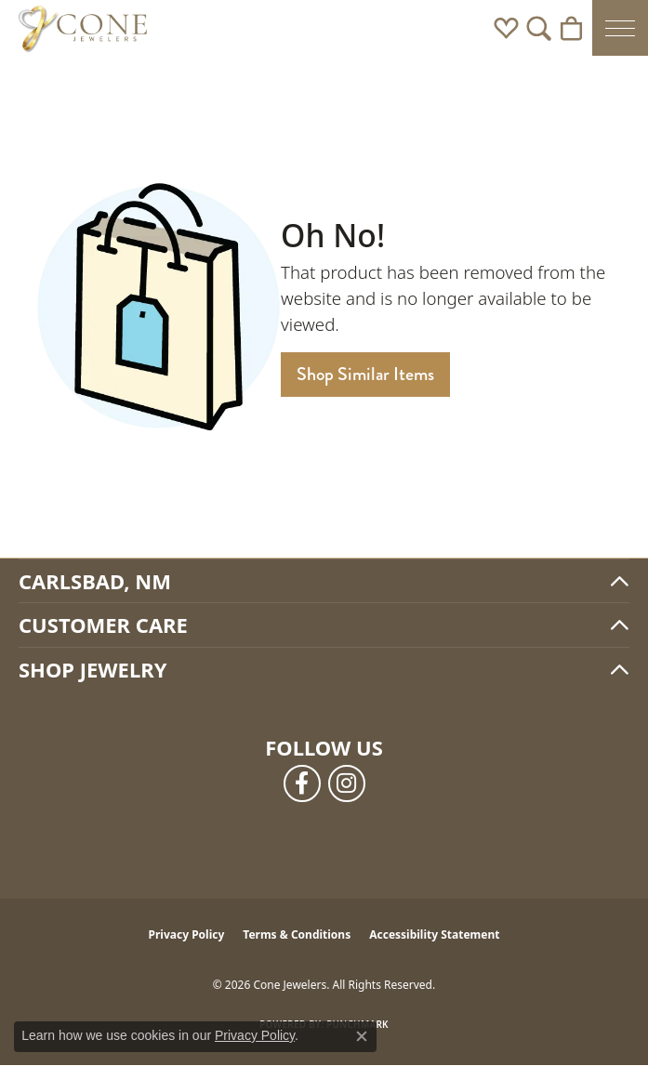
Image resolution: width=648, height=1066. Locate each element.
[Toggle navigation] (620, 28)
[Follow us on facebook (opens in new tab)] (302, 783)
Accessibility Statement (434, 934)
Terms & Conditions (296, 934)
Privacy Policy (187, 934)
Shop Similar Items (365, 374)
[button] (506, 27)
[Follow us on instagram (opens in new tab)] (346, 783)
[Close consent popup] (361, 1036)
